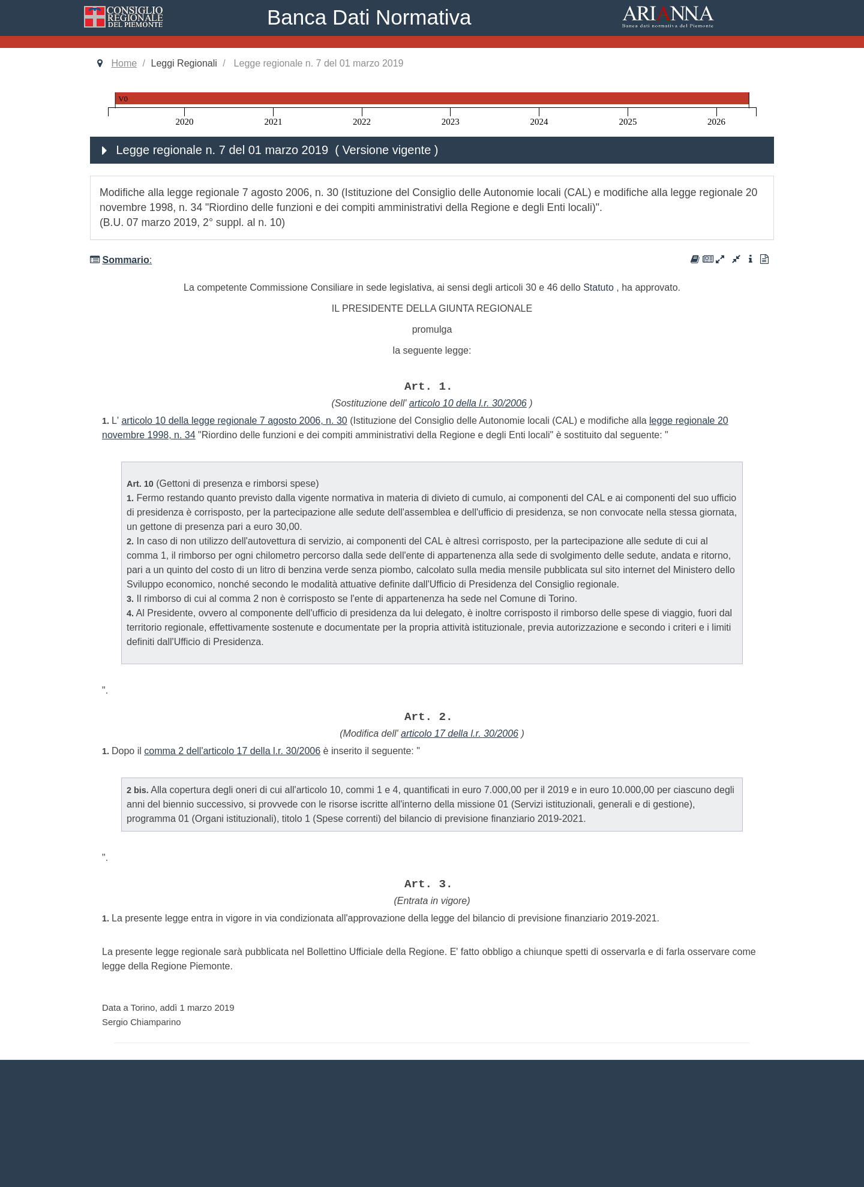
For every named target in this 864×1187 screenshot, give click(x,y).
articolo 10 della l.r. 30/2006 (468, 403)
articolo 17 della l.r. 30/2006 (459, 733)
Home (124, 63)
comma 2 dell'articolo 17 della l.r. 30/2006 (232, 751)
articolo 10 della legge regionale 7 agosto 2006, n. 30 (234, 420)
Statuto (598, 287)
